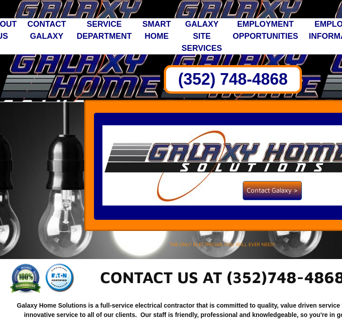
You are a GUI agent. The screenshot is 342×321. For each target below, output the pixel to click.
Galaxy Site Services (202, 36)
